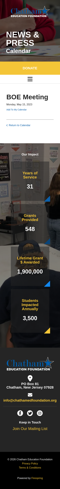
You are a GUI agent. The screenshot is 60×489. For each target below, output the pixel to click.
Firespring (37, 478)
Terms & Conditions (30, 467)
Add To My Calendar (16, 109)
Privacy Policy (30, 463)
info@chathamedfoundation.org (30, 400)
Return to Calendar (19, 125)
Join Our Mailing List (30, 428)
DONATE (30, 68)
